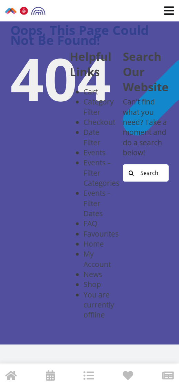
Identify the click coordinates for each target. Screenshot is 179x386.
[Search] (131, 173)
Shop (92, 284)
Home (93, 244)
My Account (97, 259)
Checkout (99, 122)
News (92, 274)
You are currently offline (98, 305)
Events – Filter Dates (97, 203)
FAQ (90, 223)
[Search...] (146, 173)
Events (94, 152)
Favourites (101, 234)
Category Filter (98, 106)
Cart (90, 91)
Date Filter (91, 137)
